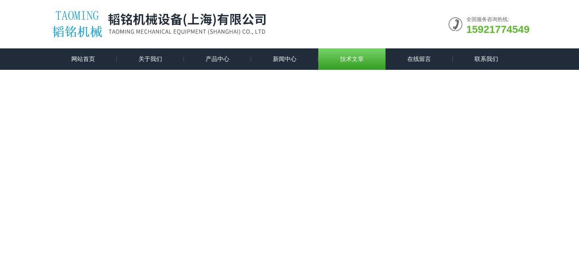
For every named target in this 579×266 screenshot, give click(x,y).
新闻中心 (285, 59)
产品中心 (217, 59)
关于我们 (150, 59)
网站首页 (83, 59)
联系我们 (486, 59)
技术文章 (352, 59)
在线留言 (419, 59)
